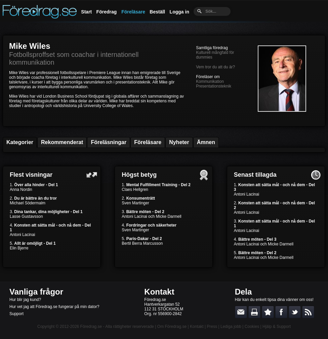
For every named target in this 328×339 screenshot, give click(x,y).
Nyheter (179, 142)
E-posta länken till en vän (241, 312)
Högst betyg (139, 174)
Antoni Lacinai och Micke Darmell (151, 216)
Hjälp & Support (276, 326)
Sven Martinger (135, 203)
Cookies (252, 326)
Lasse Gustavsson (26, 216)
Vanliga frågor (36, 291)
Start (86, 11)
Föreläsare (133, 11)
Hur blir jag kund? (25, 299)
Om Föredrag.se (172, 326)
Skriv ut (254, 312)
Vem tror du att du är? (215, 67)
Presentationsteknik (213, 86)
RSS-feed (308, 312)
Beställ (157, 11)
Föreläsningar (108, 142)
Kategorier (19, 142)
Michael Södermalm (27, 203)
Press (212, 326)
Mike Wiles (29, 45)
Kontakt (159, 291)
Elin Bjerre (19, 248)
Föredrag (106, 11)
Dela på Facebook (281, 312)
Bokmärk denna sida (268, 312)
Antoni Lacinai (22, 234)
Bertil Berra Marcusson (142, 243)
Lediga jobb (230, 326)
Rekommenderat (62, 142)
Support (16, 313)
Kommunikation (210, 81)
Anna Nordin (21, 189)
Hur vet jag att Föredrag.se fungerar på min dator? (54, 306)
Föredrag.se (91, 326)
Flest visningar (31, 174)
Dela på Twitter (295, 312)
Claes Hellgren (135, 189)
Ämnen (206, 142)
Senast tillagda (255, 174)
